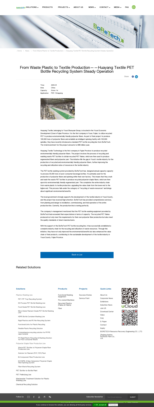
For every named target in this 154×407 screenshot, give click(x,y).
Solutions (31, 7)
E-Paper (103, 322)
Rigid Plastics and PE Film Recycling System (34, 321)
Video (102, 315)
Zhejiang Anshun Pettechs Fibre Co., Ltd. (107, 336)
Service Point (84, 299)
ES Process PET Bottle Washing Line (31, 303)
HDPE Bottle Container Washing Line (31, 317)
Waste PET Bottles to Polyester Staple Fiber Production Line (34, 348)
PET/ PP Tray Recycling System (30, 299)
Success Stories (85, 295)
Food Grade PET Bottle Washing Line (31, 307)
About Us (78, 7)
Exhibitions (104, 302)
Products (47, 7)
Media (116, 7)
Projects (63, 7)
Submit (133, 397)
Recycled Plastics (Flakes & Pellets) (65, 304)
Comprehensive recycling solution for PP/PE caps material (34, 333)
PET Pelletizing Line (23, 375)
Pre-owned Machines (66, 300)
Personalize (113, 405)
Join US (103, 309)
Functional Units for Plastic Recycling (31, 325)
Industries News (106, 305)
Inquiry (102, 328)
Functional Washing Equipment (65, 296)
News (91, 7)
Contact (103, 7)
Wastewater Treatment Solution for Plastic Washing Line (32, 380)
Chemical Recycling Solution (27, 385)
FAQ (127, 7)
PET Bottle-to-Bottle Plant (26, 371)
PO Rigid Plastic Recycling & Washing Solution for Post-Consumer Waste (35, 339)
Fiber (60, 309)
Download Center (107, 312)
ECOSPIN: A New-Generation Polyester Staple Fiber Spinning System (35, 362)
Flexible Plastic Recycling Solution (30, 329)
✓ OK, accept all (100, 405)
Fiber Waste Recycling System (29, 367)
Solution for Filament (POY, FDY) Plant (32, 353)
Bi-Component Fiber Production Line (31, 357)
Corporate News (106, 299)
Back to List (77, 255)
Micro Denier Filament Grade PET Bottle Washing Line (36, 312)
